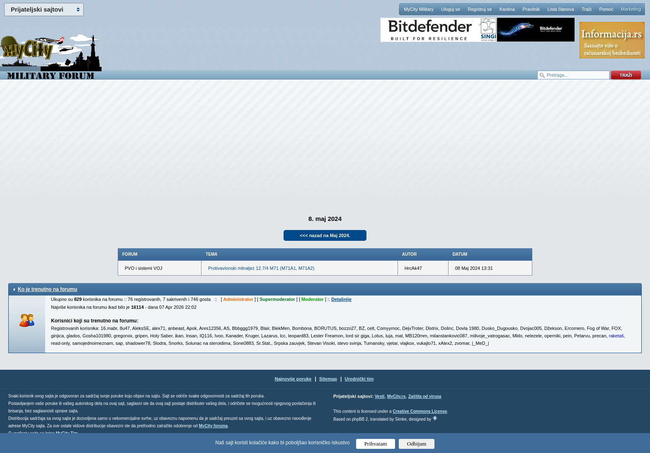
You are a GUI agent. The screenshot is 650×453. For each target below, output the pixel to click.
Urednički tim (359, 378)
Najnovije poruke (293, 378)
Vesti (379, 396)
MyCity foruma (213, 426)
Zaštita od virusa (424, 396)
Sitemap (328, 378)
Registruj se (480, 9)
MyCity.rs (396, 396)
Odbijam (417, 444)
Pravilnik (531, 9)
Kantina (507, 9)
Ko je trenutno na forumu (47, 289)
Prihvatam (375, 444)
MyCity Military (419, 9)
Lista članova (560, 9)
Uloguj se (450, 9)
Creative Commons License (420, 411)
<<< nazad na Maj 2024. (325, 235)
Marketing (631, 9)
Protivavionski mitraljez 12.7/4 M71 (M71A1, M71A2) (261, 268)
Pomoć (606, 9)
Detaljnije (341, 299)
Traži (587, 9)
